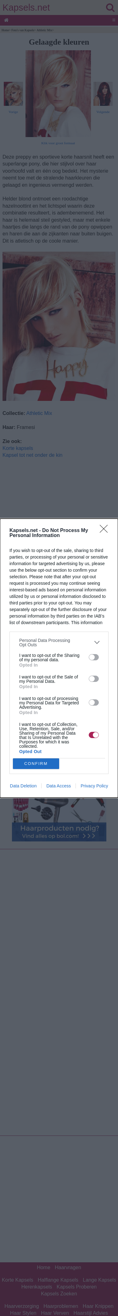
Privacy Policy (94, 785)
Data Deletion (23, 785)
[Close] (106, 531)
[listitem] (59, 642)
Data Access (58, 785)
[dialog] (59, 658)
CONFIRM (36, 763)
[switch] (94, 657)
